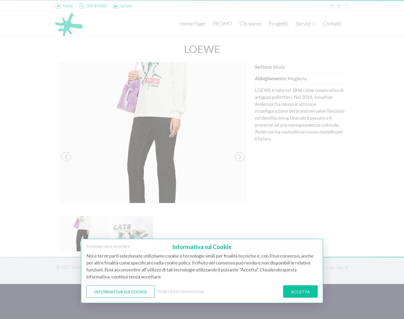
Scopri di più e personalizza (181, 291)
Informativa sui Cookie (120, 291)
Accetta (300, 291)
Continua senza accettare (108, 246)
